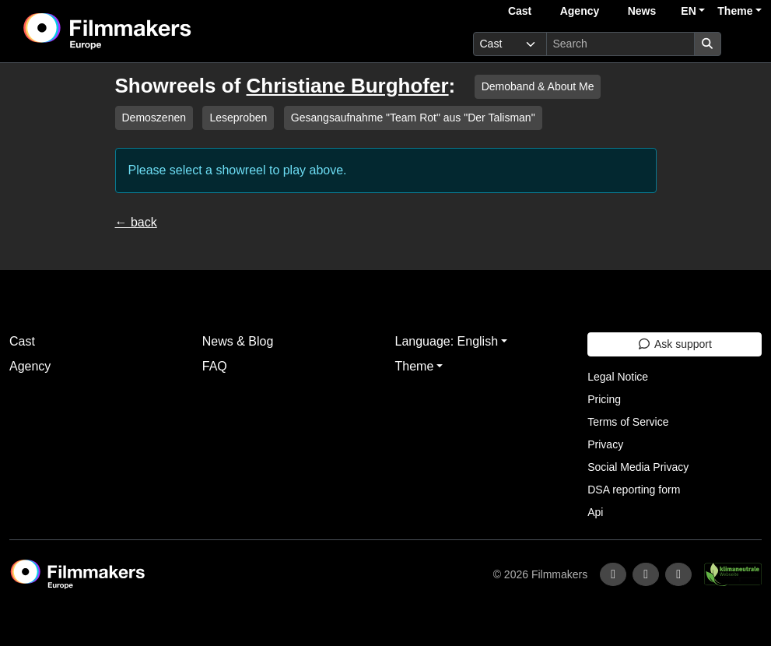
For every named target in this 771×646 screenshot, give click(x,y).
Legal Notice (617, 376)
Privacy (605, 444)
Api (595, 512)
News (642, 11)
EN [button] (688, 11)
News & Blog (238, 341)
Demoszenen (154, 117)
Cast (519, 11)
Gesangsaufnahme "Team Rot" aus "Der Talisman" (413, 117)
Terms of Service (627, 422)
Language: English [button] (447, 341)
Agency (580, 11)
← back (136, 222)
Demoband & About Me (538, 86)
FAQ (214, 366)
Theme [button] (734, 11)
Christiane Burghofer (348, 85)
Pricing (604, 399)
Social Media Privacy (638, 467)
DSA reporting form (633, 489)
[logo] (146, 31)
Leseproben (238, 117)
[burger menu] (744, 44)
